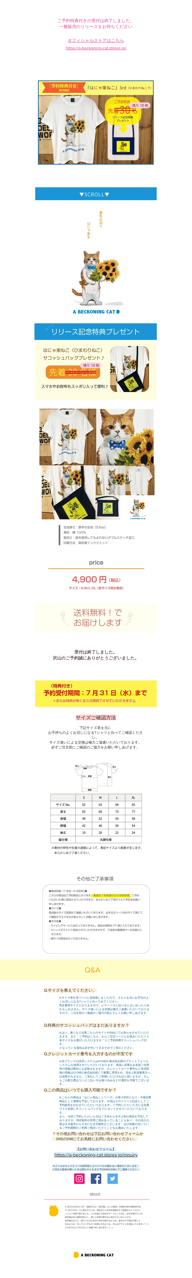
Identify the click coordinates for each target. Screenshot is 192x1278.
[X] (112, 1178)
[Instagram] (79, 1178)
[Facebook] (96, 1178)
